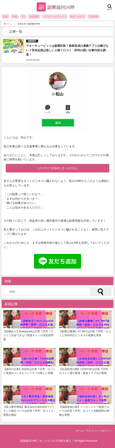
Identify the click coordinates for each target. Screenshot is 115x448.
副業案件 (32, 41)
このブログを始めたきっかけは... (57, 168)
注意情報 (93, 16)
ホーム (80, 430)
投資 (15, 16)
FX (23, 16)
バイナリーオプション (54, 16)
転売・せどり (77, 16)
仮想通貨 (34, 16)
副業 (5, 16)
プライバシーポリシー (99, 430)
